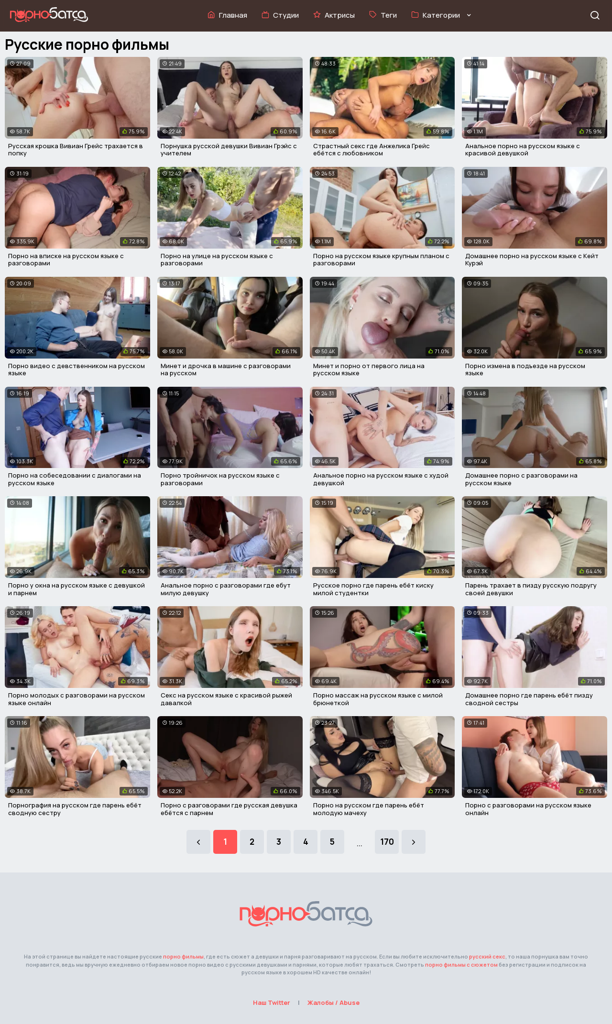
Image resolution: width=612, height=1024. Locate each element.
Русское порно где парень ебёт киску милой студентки (373, 589)
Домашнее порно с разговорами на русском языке (521, 479)
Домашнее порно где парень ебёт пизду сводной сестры (529, 699)
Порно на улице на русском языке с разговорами (217, 259)
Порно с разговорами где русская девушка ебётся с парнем (229, 809)
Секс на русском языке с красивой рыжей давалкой (226, 699)
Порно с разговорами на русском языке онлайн (528, 809)
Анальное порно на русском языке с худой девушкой (380, 479)
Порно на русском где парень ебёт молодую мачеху (368, 809)
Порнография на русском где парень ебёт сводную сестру (75, 809)
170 (387, 841)
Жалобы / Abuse (333, 1002)
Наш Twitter (271, 1002)
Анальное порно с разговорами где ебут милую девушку (226, 589)
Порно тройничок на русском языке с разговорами (220, 479)
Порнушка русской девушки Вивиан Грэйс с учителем (229, 150)
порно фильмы (183, 956)
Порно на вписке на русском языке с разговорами (66, 259)
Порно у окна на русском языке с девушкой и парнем (76, 589)
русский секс (487, 956)
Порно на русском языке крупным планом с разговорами (381, 259)
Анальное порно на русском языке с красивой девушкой (522, 150)
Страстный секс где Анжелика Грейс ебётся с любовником (371, 150)
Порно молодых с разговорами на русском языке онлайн (76, 699)
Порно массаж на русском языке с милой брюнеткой (378, 699)
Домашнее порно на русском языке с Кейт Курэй (532, 259)
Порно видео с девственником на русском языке (76, 369)
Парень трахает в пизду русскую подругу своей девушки (531, 589)
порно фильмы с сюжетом (461, 964)
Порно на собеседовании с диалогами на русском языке (74, 479)
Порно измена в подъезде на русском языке (525, 369)
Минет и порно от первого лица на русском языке (369, 369)
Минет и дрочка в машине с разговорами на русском (226, 369)
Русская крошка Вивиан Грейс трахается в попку (75, 150)
